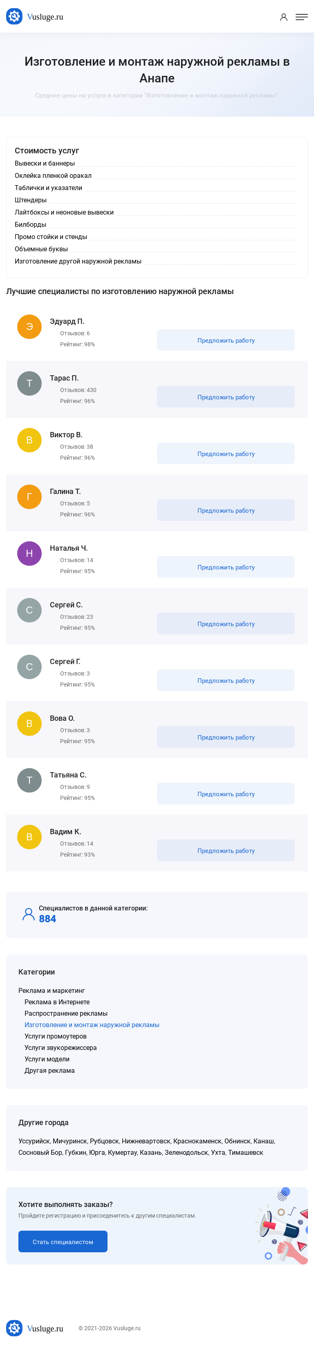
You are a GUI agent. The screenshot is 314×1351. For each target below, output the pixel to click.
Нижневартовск (146, 1141)
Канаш (263, 1141)
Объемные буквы (41, 249)
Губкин (75, 1152)
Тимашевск (245, 1152)
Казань (151, 1152)
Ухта (218, 1152)
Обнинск (237, 1141)
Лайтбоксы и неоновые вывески (64, 212)
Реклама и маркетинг (51, 990)
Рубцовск (104, 1141)
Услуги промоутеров (56, 1036)
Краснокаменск (197, 1141)
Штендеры (31, 200)
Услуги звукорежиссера (61, 1048)
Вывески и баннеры (45, 163)
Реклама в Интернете (57, 1002)
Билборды (30, 224)
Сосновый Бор (40, 1152)
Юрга (97, 1152)
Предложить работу (226, 340)
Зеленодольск (186, 1152)
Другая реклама (50, 1070)
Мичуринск (70, 1141)
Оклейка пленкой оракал (53, 175)
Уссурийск (34, 1141)
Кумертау (122, 1152)
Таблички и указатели (48, 188)
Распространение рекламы (66, 1013)
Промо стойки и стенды (51, 237)
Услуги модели (47, 1059)
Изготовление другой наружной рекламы (78, 261)
